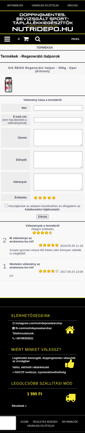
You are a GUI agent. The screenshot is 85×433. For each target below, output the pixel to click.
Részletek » (19, 405)
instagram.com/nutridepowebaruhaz (38, 323)
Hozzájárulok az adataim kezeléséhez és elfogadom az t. (44, 207)
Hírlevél (72, 5)
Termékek (9, 56)
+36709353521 (24, 338)
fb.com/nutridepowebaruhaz (33, 328)
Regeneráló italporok (41, 56)
